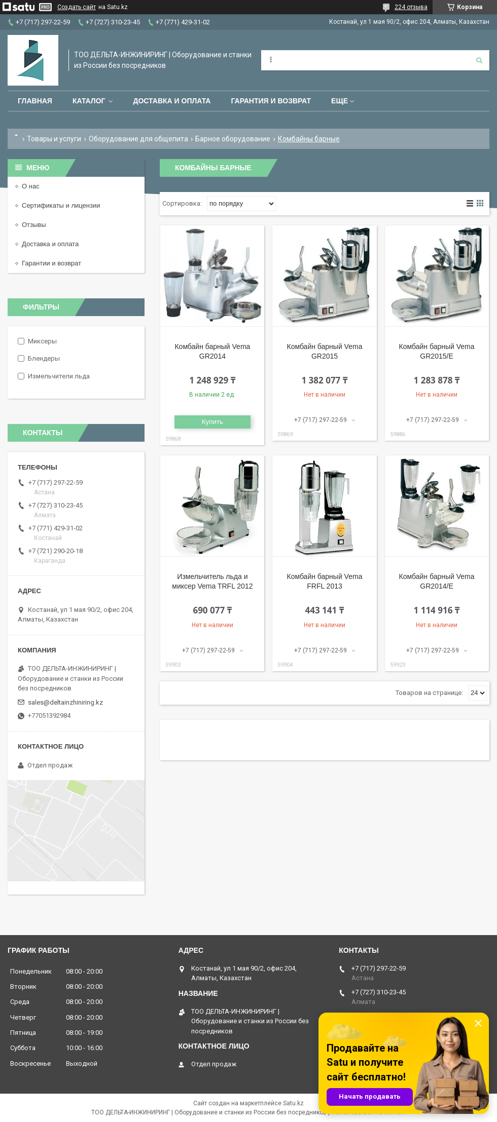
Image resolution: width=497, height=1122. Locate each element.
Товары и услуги (54, 139)
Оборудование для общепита (138, 139)
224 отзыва (411, 7)
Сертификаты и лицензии (61, 205)
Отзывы (34, 224)
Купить (212, 421)
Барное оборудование (232, 139)
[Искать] (479, 60)
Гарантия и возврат (271, 101)
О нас (31, 186)
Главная (35, 101)
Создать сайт (76, 7)
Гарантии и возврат (51, 263)
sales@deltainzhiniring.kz (65, 702)
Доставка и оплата (171, 101)
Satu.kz (293, 1103)
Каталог (89, 101)
